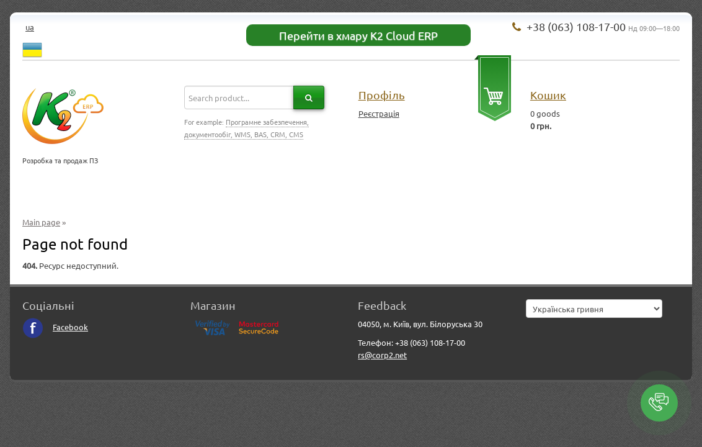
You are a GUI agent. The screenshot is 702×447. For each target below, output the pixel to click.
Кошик (548, 94)
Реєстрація (378, 113)
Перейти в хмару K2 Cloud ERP (358, 35)
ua (29, 27)
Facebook (55, 327)
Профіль (381, 94)
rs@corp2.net (382, 355)
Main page (41, 222)
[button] (659, 403)
